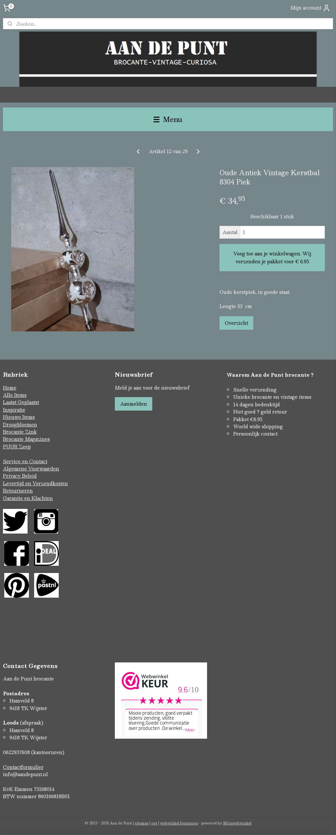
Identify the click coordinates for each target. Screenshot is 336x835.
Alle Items (15, 395)
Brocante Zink (20, 432)
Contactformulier (23, 767)
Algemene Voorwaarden (31, 468)
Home (9, 388)
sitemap (141, 823)
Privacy (12, 476)
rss (154, 823)
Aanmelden (133, 404)
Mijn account (310, 8)
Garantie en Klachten (28, 498)
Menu (168, 119)
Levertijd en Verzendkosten (35, 483)
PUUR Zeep (17, 446)
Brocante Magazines (26, 439)
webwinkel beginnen (179, 823)
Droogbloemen (20, 424)
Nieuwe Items (19, 417)
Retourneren (18, 490)
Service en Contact (25, 461)
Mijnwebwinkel (237, 823)
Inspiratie (14, 410)
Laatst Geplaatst (21, 402)
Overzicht (236, 323)
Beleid (29, 476)
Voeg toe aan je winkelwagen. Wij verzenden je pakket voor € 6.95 (272, 258)
